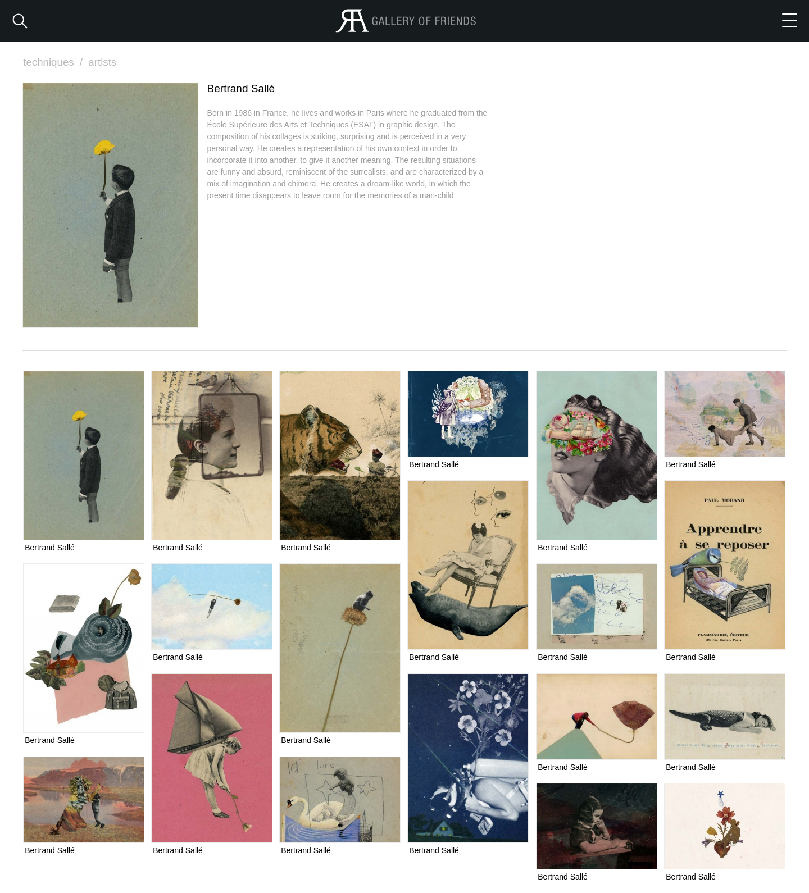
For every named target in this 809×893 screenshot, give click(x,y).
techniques (54, 62)
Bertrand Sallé (50, 547)
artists (103, 62)
